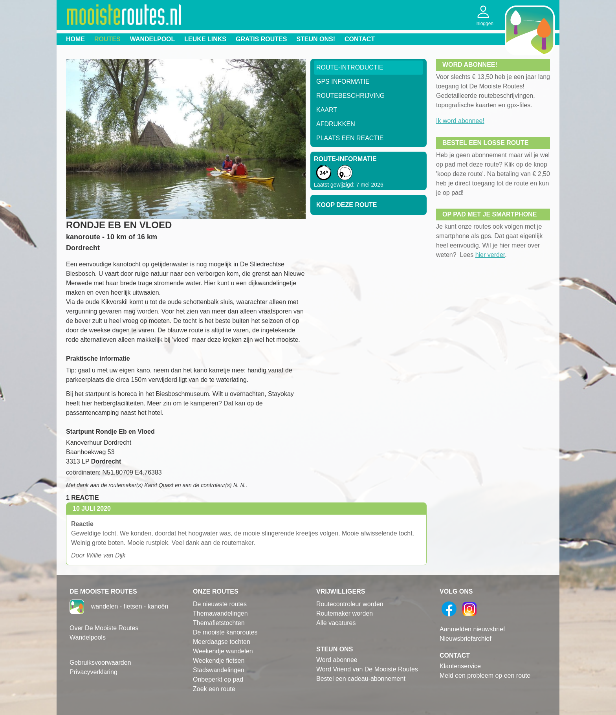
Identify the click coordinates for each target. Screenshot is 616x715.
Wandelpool (152, 39)
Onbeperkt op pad (218, 679)
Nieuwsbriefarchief (465, 638)
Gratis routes (261, 39)
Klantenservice (460, 666)
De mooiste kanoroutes (225, 632)
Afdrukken (335, 124)
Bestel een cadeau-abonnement (360, 678)
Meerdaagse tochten (221, 641)
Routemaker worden (344, 613)
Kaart (326, 109)
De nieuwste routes (220, 604)
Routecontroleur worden (349, 604)
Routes (107, 39)
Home (75, 39)
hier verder (490, 254)
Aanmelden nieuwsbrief (472, 629)
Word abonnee (337, 659)
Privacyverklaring (93, 672)
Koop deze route (346, 205)
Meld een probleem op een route (485, 675)
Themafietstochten (219, 623)
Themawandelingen (220, 613)
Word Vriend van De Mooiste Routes (367, 669)
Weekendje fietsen (218, 660)
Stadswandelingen (218, 670)
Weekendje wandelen (223, 651)
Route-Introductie (349, 67)
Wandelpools (88, 637)
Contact (360, 39)
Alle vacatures (336, 623)
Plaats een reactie (349, 138)
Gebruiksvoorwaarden (100, 662)
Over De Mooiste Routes (104, 628)
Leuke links (205, 39)
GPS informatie (343, 81)
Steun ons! (315, 39)
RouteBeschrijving (350, 95)
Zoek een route (214, 689)
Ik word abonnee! (460, 120)
